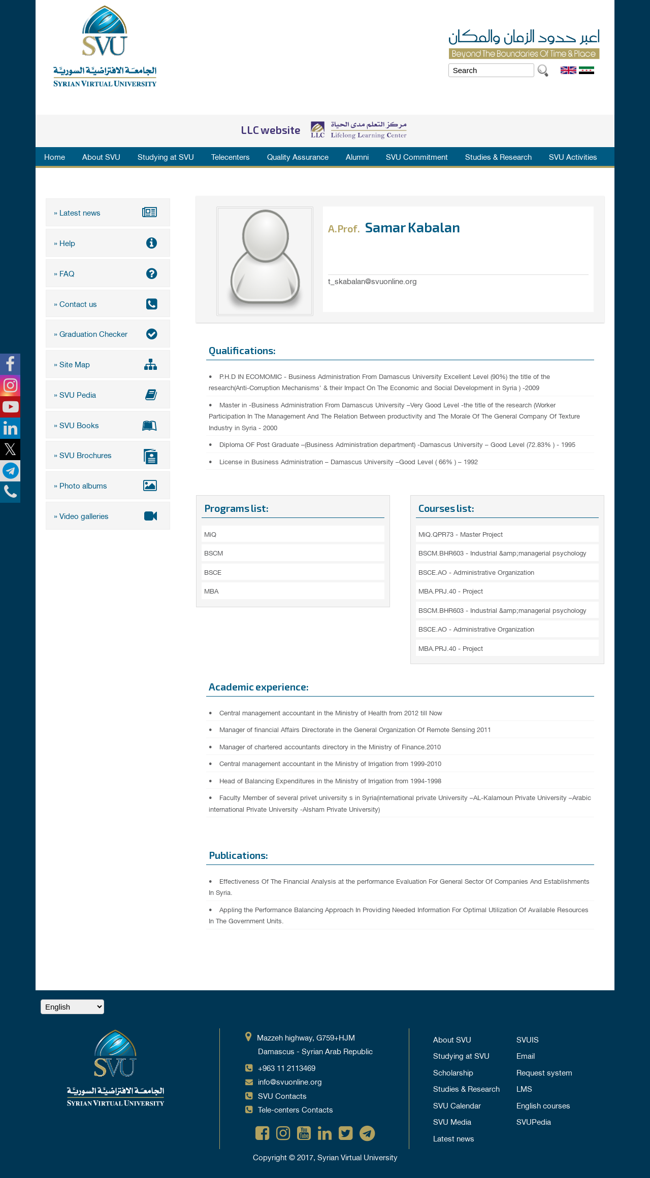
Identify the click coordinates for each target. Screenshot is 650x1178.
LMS (524, 1088)
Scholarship (453, 1072)
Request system (544, 1072)
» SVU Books (108, 424)
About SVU (101, 156)
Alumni (357, 156)
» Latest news (108, 212)
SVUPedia (533, 1121)
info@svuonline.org (290, 1081)
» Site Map (108, 363)
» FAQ (108, 272)
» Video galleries (108, 514)
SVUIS (527, 1039)
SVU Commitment (417, 156)
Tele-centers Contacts (295, 1109)
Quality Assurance (298, 156)
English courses (543, 1105)
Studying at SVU (166, 156)
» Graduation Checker (108, 333)
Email (525, 1055)
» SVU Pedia (108, 393)
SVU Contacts (282, 1095)
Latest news (453, 1138)
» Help (108, 242)
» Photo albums (108, 484)
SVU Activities (573, 156)
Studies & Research (498, 156)
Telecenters (230, 156)
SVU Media (452, 1121)
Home (54, 156)
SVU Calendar (457, 1105)
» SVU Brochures (108, 454)
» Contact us (108, 303)
